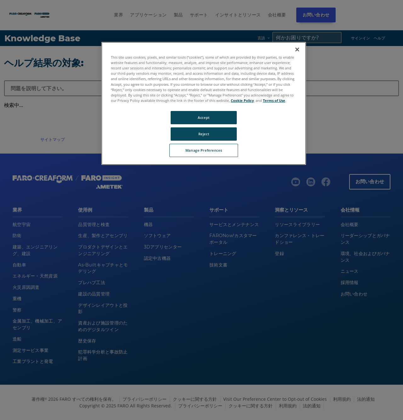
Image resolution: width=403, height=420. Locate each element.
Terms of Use (274, 100)
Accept (203, 117)
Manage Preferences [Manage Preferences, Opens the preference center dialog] (203, 150)
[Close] (297, 49)
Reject (203, 133)
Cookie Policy (242, 100)
